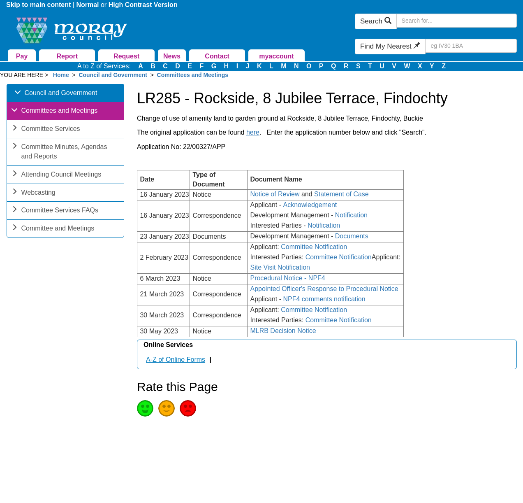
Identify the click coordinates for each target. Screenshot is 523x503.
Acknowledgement (310, 204)
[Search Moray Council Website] (456, 21)
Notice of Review (274, 194)
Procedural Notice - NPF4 (287, 278)
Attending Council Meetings (56, 175)
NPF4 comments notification (324, 299)
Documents (351, 236)
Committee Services (45, 129)
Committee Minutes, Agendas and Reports (59, 152)
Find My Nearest (390, 46)
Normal (87, 4)
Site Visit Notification (280, 267)
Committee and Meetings (52, 229)
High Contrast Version (143, 4)
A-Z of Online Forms (175, 359)
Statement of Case (341, 194)
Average (166, 408)
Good (145, 408)
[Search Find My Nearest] (471, 46)
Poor (188, 408)
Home (61, 75)
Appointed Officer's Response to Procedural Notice (324, 288)
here (252, 132)
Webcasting (33, 193)
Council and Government (113, 75)
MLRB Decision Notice (283, 330)
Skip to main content (38, 4)
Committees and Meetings (192, 75)
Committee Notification (314, 246)
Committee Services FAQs (54, 211)
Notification (351, 215)
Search (375, 21)
